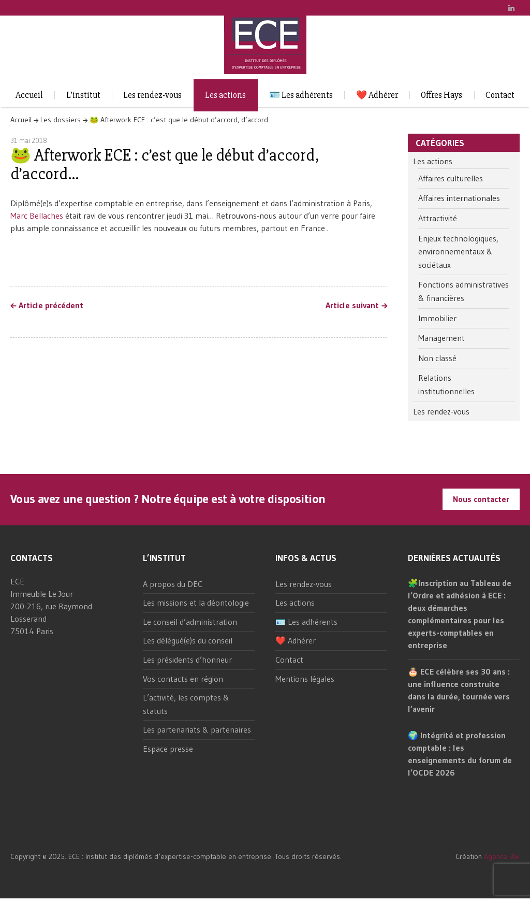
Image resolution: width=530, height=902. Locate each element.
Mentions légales (304, 679)
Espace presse (168, 748)
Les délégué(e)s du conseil (187, 640)
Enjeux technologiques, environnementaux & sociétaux (458, 251)
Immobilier (437, 318)
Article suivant (352, 305)
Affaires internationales (459, 198)
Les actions (225, 95)
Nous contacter (481, 499)
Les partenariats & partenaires (197, 729)
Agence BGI (502, 856)
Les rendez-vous (152, 95)
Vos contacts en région (183, 679)
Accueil (29, 95)
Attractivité (437, 218)
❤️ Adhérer (377, 95)
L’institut (83, 95)
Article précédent (51, 305)
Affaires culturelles (450, 178)
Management (441, 338)
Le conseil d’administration (190, 622)
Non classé (437, 358)
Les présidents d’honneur (187, 659)
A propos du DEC (172, 584)
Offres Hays (441, 95)
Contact (499, 95)
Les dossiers (60, 119)
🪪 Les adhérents (301, 95)
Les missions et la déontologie (196, 602)
